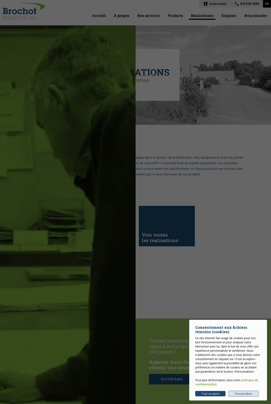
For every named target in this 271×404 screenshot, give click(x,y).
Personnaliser (243, 396)
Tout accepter (210, 396)
